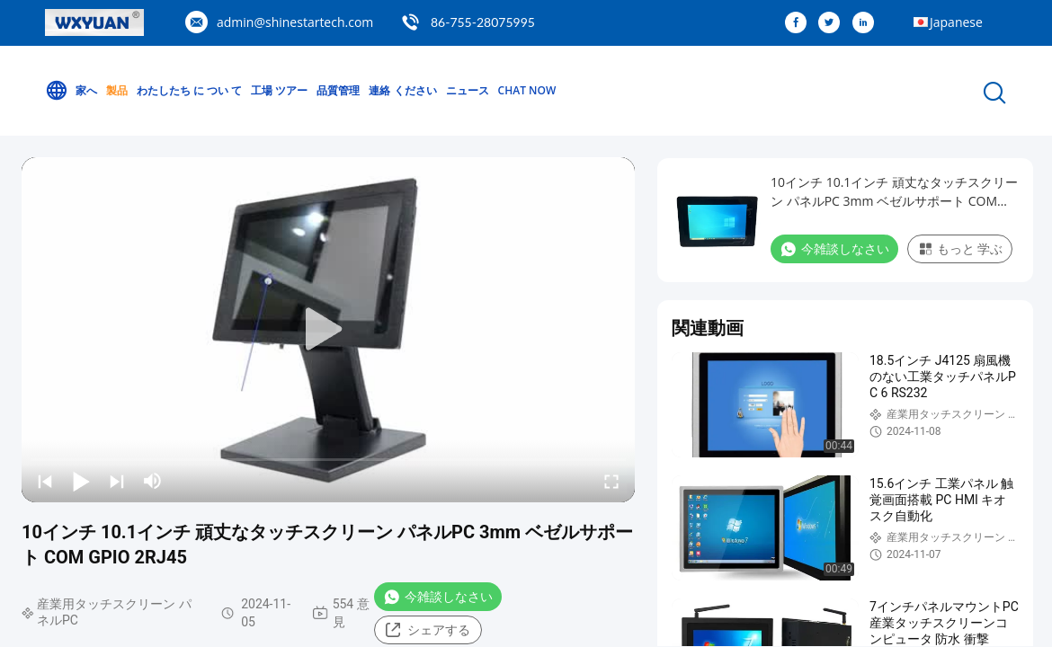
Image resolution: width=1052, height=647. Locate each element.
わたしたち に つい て (189, 90)
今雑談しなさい (438, 597)
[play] (328, 329)
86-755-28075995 (483, 22)
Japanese (956, 22)
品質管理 (338, 90)
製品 (117, 90)
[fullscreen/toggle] (611, 480)
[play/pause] (81, 480)
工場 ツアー (279, 90)
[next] (117, 480)
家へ (71, 91)
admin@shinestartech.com (295, 22)
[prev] (45, 480)
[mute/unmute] (153, 480)
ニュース (467, 90)
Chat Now (527, 90)
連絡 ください (402, 90)
